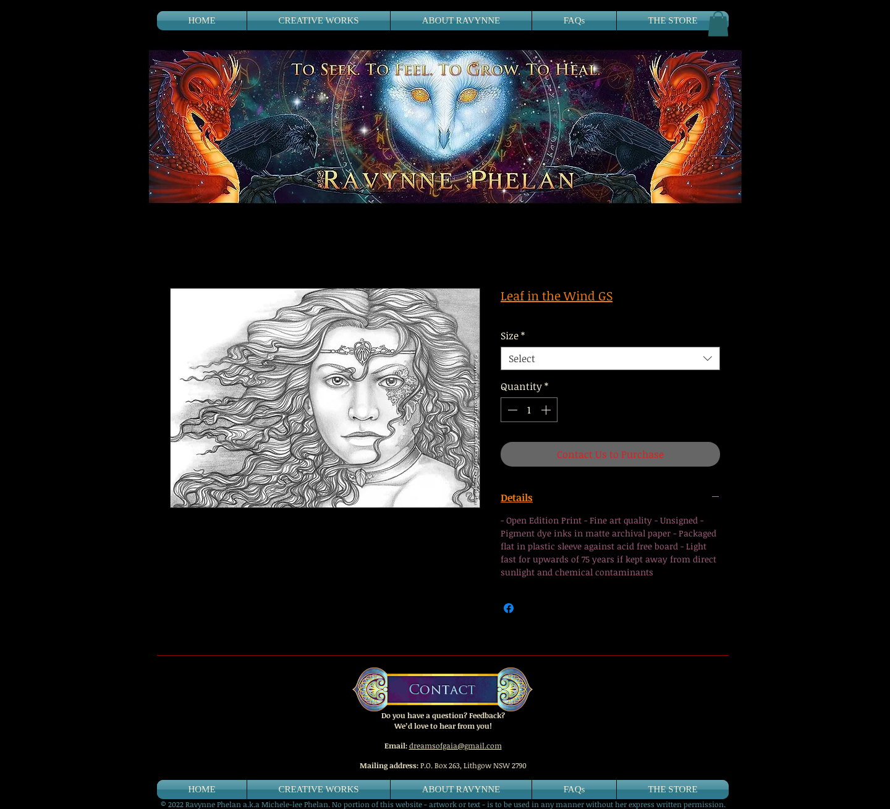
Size (513, 335)
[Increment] (547, 409)
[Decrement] (511, 409)
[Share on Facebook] (508, 608)
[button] (718, 23)
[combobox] (610, 358)
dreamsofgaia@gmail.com (455, 745)
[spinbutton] (529, 409)
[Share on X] (532, 608)
